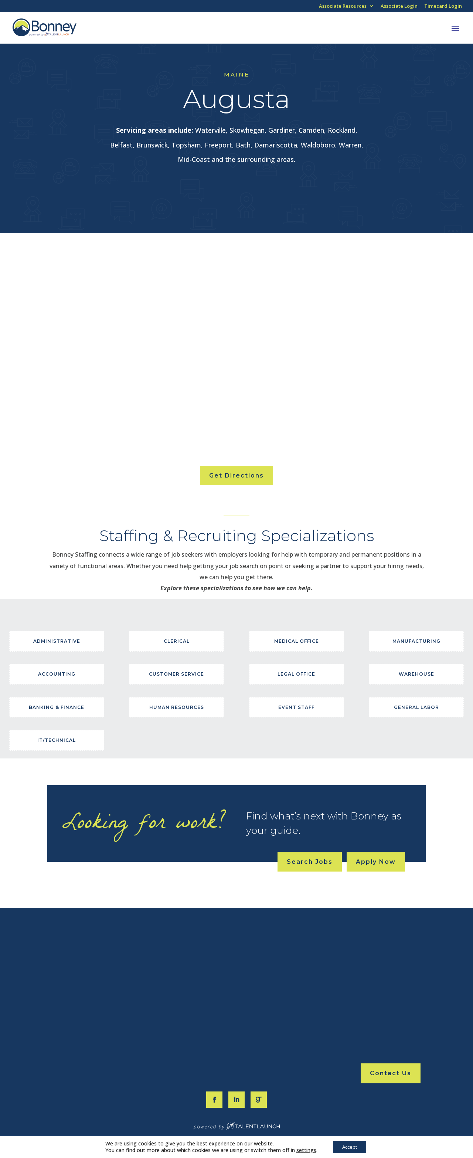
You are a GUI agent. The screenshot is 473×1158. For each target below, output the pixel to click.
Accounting (56, 674)
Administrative (56, 641)
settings (303, 1150)
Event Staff (296, 707)
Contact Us (390, 1073)
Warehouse (416, 674)
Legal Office (296, 674)
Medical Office (296, 641)
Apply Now (376, 861)
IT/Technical (56, 740)
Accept (349, 1146)
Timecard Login (443, 6)
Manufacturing (416, 641)
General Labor (416, 707)
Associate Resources (343, 6)
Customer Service (176, 674)
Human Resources (176, 707)
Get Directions (236, 475)
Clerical (177, 641)
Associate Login (399, 6)
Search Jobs (310, 861)
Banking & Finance (56, 707)
